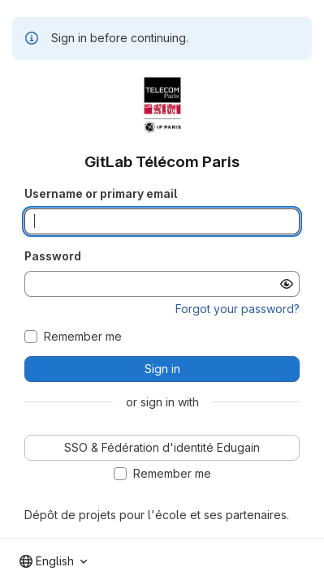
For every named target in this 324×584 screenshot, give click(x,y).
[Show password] (287, 284)
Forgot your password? (237, 309)
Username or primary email (100, 193)
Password (52, 256)
